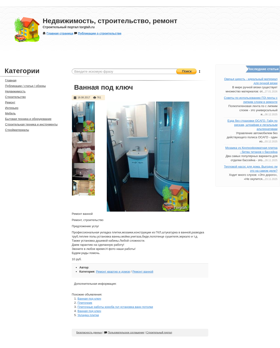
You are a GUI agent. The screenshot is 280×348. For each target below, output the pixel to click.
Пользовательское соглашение (124, 332)
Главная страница (58, 33)
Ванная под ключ (89, 298)
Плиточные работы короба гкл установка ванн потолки (115, 307)
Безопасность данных (89, 332)
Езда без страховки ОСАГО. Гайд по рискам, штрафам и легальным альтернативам (252, 125)
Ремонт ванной (142, 271)
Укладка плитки (88, 315)
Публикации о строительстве (97, 33)
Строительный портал (159, 332)
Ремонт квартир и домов (113, 271)
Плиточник (84, 302)
